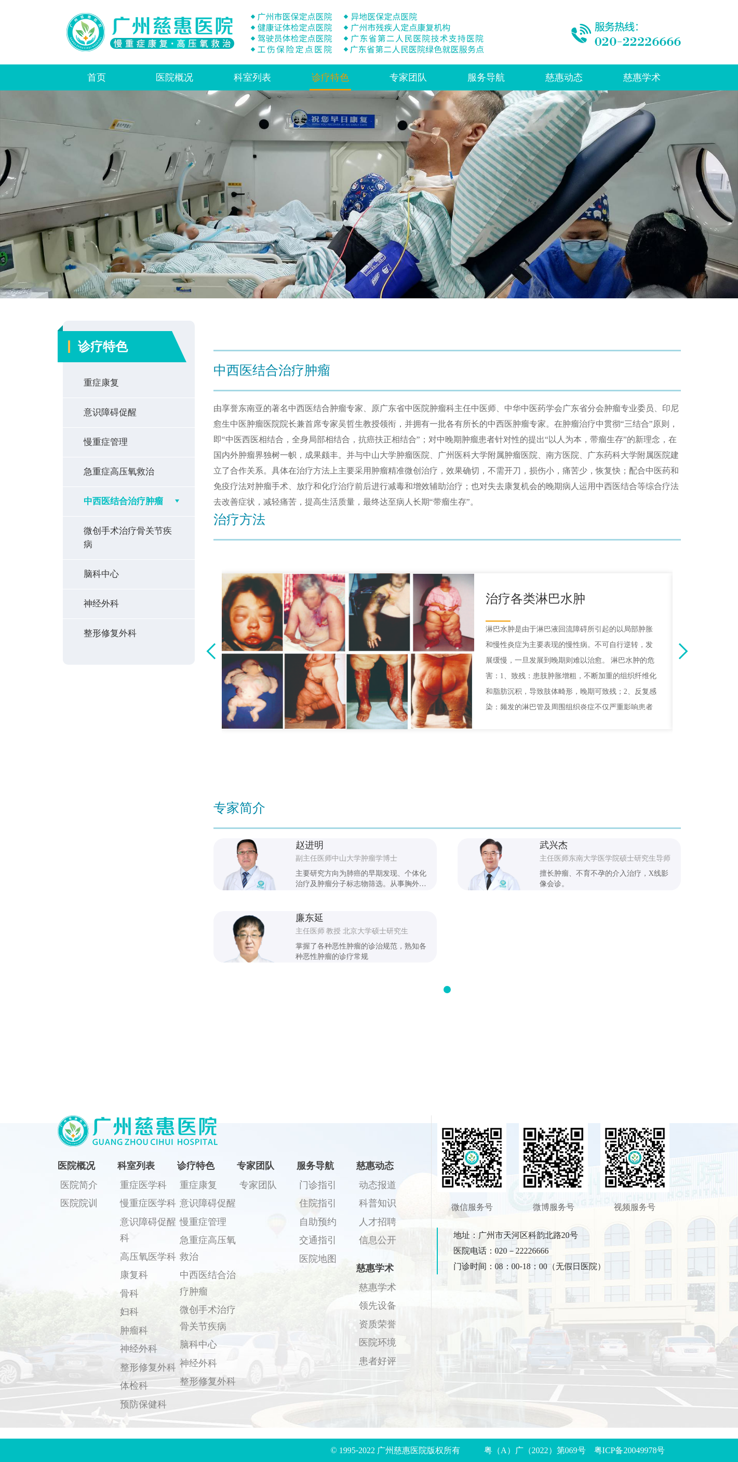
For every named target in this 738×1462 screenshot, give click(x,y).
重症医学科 (143, 1185)
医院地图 (318, 1259)
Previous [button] (214, 651)
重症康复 (101, 383)
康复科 (134, 1275)
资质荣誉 (377, 1324)
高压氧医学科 (148, 1257)
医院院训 (79, 1203)
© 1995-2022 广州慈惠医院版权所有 (399, 1450)
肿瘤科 (134, 1330)
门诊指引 (318, 1185)
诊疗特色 (330, 77)
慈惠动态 (564, 77)
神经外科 (101, 604)
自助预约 (318, 1222)
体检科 (134, 1385)
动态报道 (377, 1185)
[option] (447, 651)
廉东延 (310, 918)
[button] (447, 989)
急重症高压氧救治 (119, 472)
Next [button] (680, 651)
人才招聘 (377, 1222)
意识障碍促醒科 (148, 1230)
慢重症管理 (106, 442)
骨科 (129, 1293)
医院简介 (79, 1185)
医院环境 (377, 1342)
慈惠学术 (642, 77)
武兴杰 (554, 845)
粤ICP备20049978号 (629, 1450)
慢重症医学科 (148, 1203)
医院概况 (174, 77)
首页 (96, 77)
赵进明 (310, 845)
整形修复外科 (110, 633)
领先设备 (377, 1305)
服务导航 (486, 77)
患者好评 (377, 1361)
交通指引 (318, 1240)
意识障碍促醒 (110, 412)
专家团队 (408, 77)
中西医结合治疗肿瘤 (123, 501)
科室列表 (252, 77)
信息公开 (377, 1240)
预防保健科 (143, 1404)
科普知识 (377, 1203)
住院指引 (318, 1203)
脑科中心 (101, 574)
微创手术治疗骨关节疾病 (128, 537)
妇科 (129, 1312)
